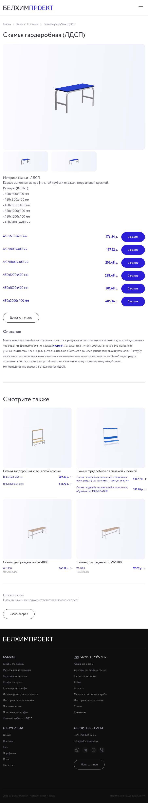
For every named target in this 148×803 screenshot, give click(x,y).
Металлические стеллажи (17, 670)
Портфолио (9, 753)
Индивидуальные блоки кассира (21, 694)
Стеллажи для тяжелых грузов (90, 670)
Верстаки (79, 688)
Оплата (7, 735)
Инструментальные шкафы (88, 700)
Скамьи (34, 24)
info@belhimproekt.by (86, 741)
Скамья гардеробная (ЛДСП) (59, 24)
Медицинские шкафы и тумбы (90, 694)
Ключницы (80, 712)
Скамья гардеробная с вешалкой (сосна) (32, 471)
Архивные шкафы (83, 664)
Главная (7, 24)
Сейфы (77, 682)
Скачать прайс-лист (91, 657)
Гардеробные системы (15, 676)
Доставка (8, 741)
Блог (5, 747)
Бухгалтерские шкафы (15, 688)
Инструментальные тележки (18, 700)
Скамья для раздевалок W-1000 (26, 562)
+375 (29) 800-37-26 (85, 735)
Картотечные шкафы (85, 676)
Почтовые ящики (12, 706)
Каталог (21, 24)
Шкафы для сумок (13, 682)
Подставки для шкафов (15, 712)
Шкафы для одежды (13, 664)
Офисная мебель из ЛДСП (17, 718)
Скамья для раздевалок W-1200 (99, 562)
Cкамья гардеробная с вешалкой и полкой (106, 471)
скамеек (58, 346)
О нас (6, 759)
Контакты (8, 765)
